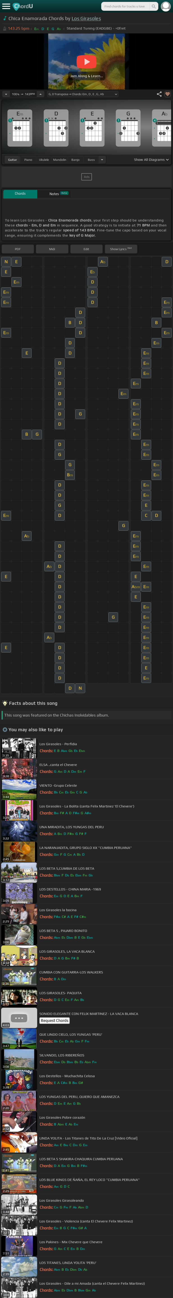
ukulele (44, 159)
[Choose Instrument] (102, 159)
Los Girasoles (86, 18)
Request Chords (54, 1020)
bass (91, 159)
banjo (75, 159)
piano (28, 159)
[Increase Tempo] (40, 94)
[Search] (153, 6)
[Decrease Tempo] (6, 94)
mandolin (59, 159)
